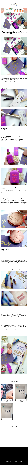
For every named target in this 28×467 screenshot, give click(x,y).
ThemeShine (20, 463)
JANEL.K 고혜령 (11, 463)
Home (14, 458)
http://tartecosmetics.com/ (20, 329)
